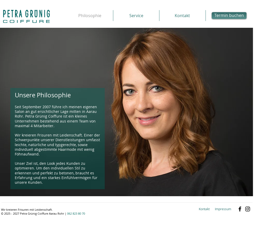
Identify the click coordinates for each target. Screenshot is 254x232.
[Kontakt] (204, 209)
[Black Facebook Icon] (240, 209)
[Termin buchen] (229, 15)
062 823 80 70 (76, 213)
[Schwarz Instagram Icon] (247, 209)
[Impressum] (223, 209)
